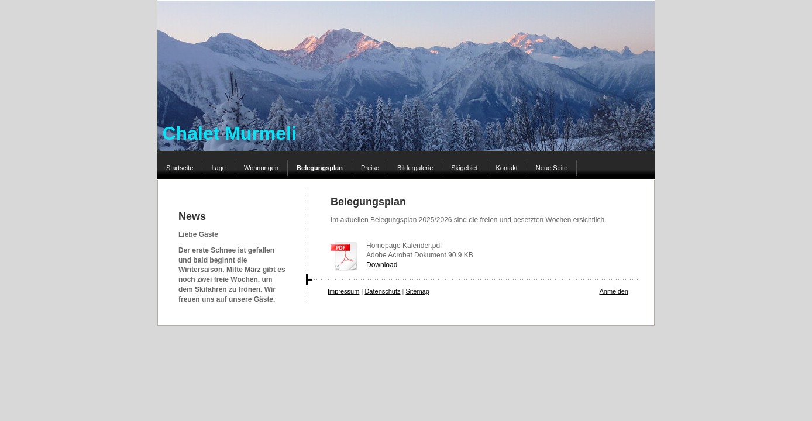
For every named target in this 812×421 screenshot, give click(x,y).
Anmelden (613, 291)
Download (381, 265)
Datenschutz (382, 291)
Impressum (343, 291)
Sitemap (417, 291)
